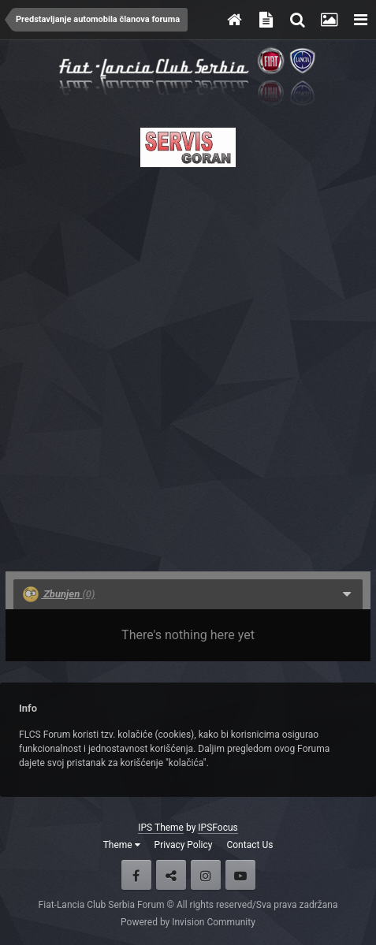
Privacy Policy (183, 844)
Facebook (136, 875)
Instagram (206, 875)
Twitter (171, 875)
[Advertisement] (188, 364)
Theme (121, 844)
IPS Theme (161, 827)
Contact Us (249, 844)
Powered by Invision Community (188, 922)
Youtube (240, 875)
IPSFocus (217, 827)
